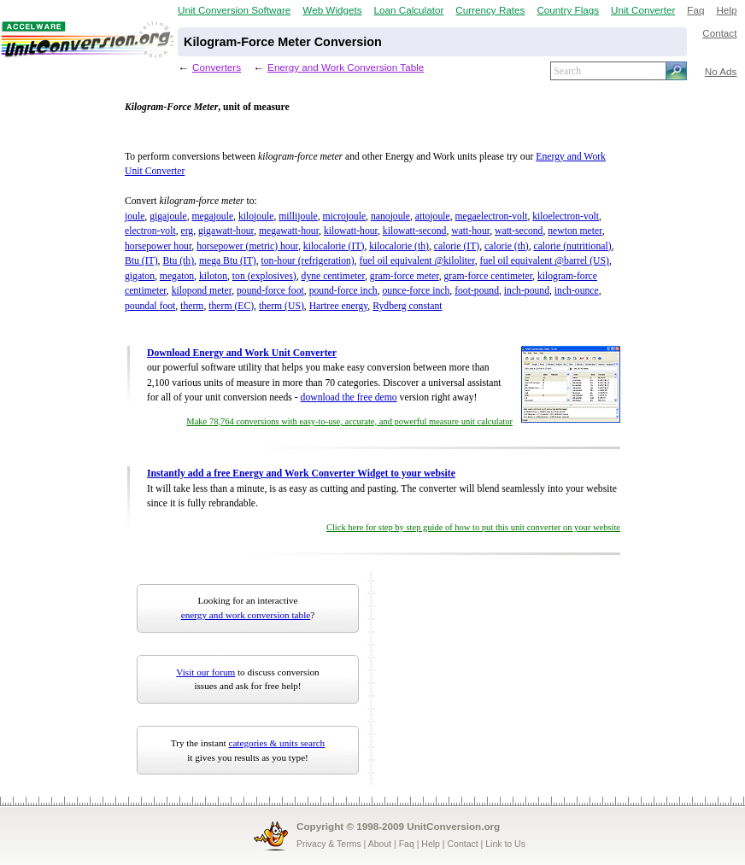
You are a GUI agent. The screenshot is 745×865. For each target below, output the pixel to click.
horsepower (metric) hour (247, 246)
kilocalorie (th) (399, 246)
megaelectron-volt (491, 216)
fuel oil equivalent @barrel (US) (544, 260)
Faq (695, 9)
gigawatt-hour (226, 231)
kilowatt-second (415, 231)
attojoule (432, 216)
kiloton (213, 276)
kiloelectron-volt (565, 216)
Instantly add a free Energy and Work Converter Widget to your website (301, 473)
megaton (177, 276)
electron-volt (150, 231)
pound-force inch (343, 290)
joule (134, 216)
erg (186, 231)
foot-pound (477, 290)
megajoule (212, 216)
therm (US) (281, 306)
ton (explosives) (264, 276)
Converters (216, 67)
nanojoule (390, 216)
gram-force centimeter (488, 276)
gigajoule (168, 216)
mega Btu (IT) (227, 260)
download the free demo (349, 397)
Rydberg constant (407, 306)
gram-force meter (404, 276)
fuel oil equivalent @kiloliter (417, 260)
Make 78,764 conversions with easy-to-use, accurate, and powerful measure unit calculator (349, 421)
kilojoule (256, 216)
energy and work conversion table (245, 615)
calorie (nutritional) (572, 246)
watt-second (519, 231)
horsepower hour (158, 246)
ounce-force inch (416, 290)
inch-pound (526, 290)
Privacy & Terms (328, 844)
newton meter (574, 231)
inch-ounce (576, 290)
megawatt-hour (289, 231)
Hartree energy (338, 306)
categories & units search (276, 743)
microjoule (345, 216)
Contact (719, 32)
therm (191, 306)
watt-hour (470, 231)
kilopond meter (202, 290)
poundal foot (150, 306)
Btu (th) (178, 260)
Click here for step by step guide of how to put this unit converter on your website (473, 527)
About (379, 844)
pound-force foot (270, 290)
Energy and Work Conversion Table (345, 67)
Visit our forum (205, 672)
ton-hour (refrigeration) (308, 260)
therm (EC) (231, 306)
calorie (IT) (456, 246)
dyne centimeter (333, 276)
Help (726, 9)
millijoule (298, 216)
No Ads (721, 71)
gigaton (140, 276)
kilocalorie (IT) (334, 246)
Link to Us (505, 844)
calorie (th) (506, 246)
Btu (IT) (141, 260)
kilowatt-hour (351, 231)
